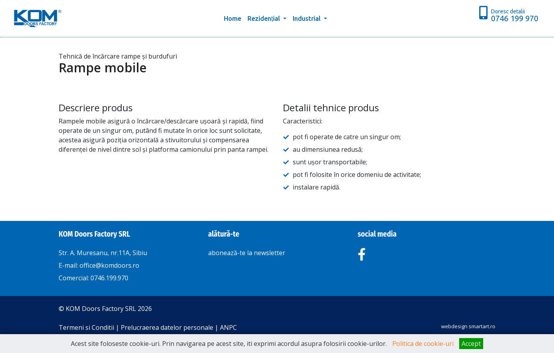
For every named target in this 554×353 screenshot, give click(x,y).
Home (234, 17)
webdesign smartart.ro (468, 326)
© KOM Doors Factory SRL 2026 (105, 308)
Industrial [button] (307, 18)
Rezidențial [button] (264, 18)
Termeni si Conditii (86, 327)
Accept (471, 343)
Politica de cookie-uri (423, 343)
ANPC (228, 327)
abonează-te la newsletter (246, 252)
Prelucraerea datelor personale (167, 327)
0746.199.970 (109, 278)
